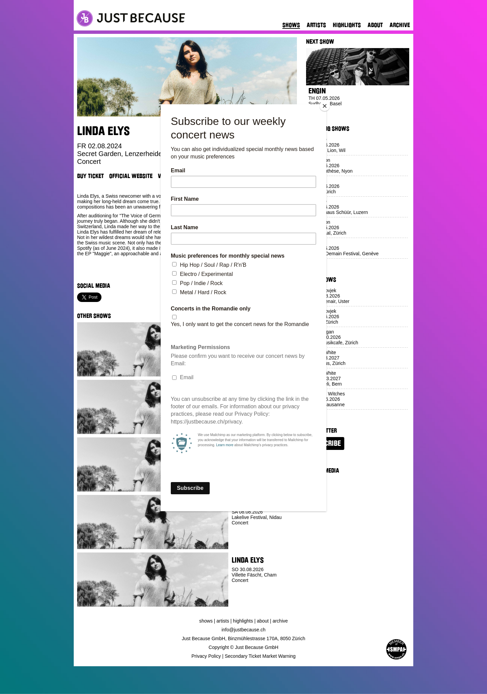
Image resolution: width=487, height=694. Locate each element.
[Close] (325, 106)
